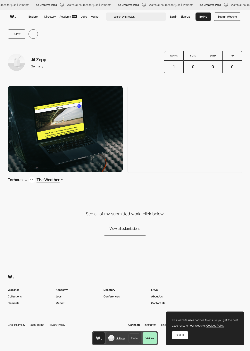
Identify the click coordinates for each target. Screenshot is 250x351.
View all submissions (125, 229)
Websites (13, 289)
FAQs (154, 289)
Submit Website (227, 16)
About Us (157, 296)
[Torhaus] (65, 129)
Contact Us (158, 303)
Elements (13, 303)
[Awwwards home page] (99, 338)
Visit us (150, 338)
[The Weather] (46, 180)
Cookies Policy (16, 324)
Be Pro (203, 16)
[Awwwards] (13, 16)
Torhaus (15, 179)
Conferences (112, 296)
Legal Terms (37, 324)
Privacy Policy (57, 324)
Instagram (150, 324)
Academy (68, 16)
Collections (15, 296)
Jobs (84, 16)
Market (95, 16)
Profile (134, 338)
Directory (50, 16)
